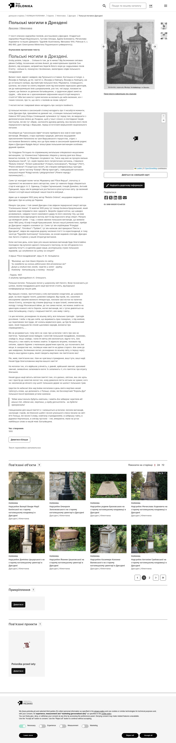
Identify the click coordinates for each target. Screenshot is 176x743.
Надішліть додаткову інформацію (124, 185)
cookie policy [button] (106, 714)
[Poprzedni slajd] (104, 46)
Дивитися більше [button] (19, 439)
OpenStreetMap (151, 168)
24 (158, 464)
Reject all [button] (130, 735)
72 (163, 464)
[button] (135, 138)
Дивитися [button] (18, 671)
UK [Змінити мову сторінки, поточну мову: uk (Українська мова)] (150, 5)
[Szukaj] (104, 5)
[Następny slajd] (155, 46)
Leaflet (138, 168)
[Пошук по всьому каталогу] (128, 6)
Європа (50, 16)
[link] (137, 578)
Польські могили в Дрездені (91, 16)
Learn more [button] (28, 735)
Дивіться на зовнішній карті (136, 175)
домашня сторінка (16, 16)
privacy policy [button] (99, 711)
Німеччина (61, 16)
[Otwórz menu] (165, 6)
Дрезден (72, 16)
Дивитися (18, 604)
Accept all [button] (148, 735)
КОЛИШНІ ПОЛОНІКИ (35, 16)
